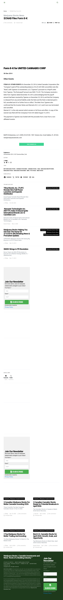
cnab (38, 168)
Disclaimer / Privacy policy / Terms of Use (16, 563)
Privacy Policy (9, 307)
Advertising (33, 563)
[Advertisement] (16, 355)
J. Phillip (6, 160)
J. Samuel (35, 513)
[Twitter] (10, 377)
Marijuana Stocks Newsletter (51, 234)
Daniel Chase (7, 223)
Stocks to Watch (8, 562)
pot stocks (33, 170)
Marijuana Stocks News (14, 15)
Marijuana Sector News (53, 230)
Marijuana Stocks (8, 170)
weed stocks (40, 170)
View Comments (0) (31, 144)
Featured (43, 230)
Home (5, 11)
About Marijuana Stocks (22, 562)
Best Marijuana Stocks (9, 168)
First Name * (8, 287)
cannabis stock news (21, 168)
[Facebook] (6, 377)
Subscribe (16, 302)
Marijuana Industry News (47, 168)
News (28, 170)
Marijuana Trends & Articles (17, 498)
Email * (6, 293)
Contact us (7, 565)
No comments (8, 22)
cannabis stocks (32, 168)
